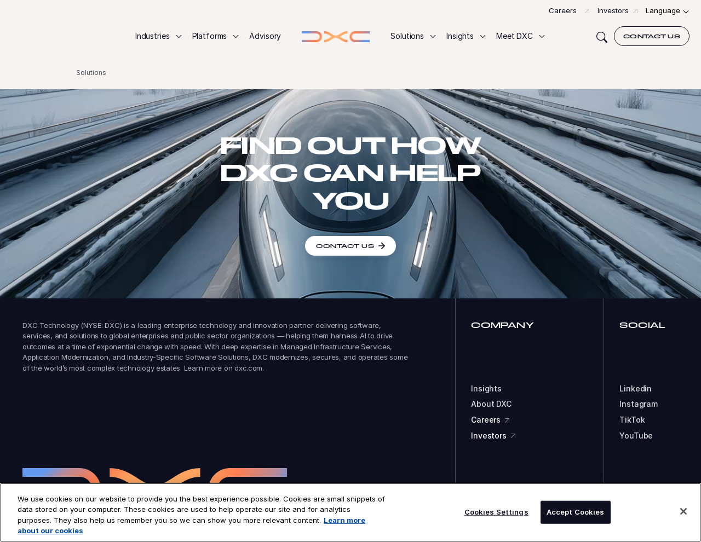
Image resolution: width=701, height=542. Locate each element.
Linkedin (635, 388)
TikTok (632, 420)
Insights (486, 388)
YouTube (636, 435)
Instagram (638, 404)
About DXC (491, 404)
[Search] (602, 36)
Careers (563, 10)
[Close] (683, 511)
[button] (158, 36)
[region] (350, 512)
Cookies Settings (496, 512)
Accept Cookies (576, 512)
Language (663, 10)
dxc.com (248, 368)
